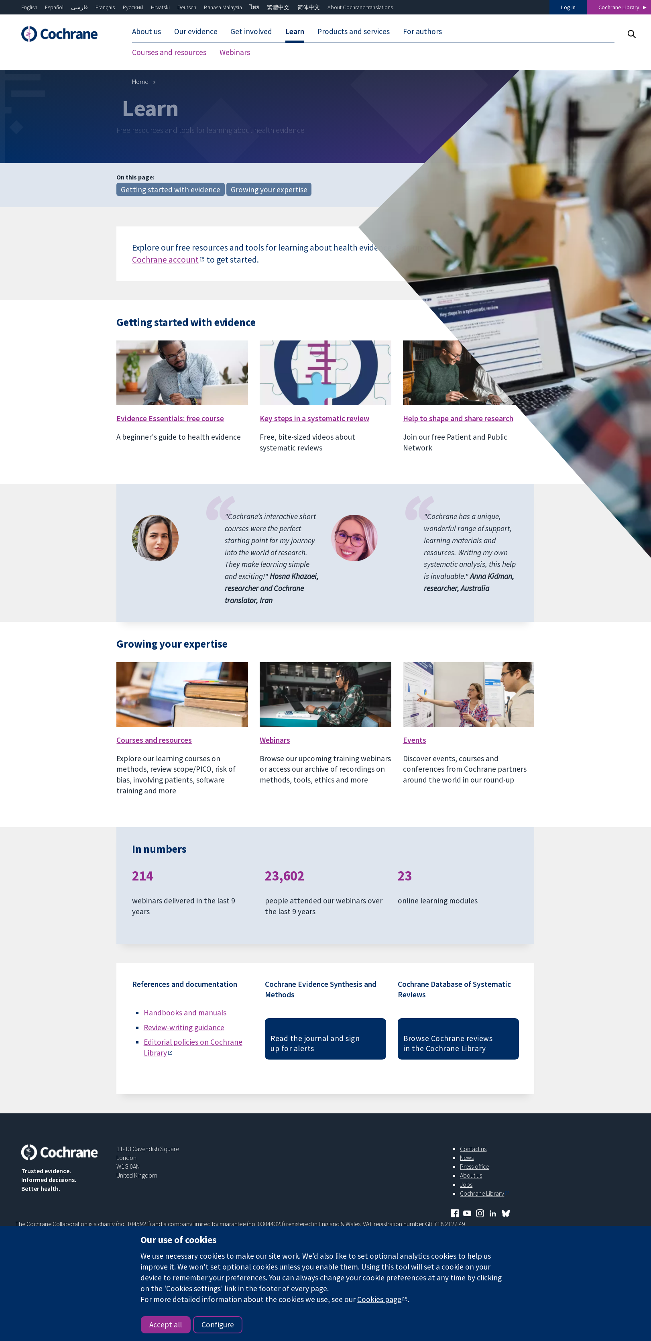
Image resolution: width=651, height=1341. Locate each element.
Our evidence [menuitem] (196, 31)
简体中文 (308, 7)
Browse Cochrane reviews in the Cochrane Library (447, 1043)
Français (105, 7)
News (467, 1158)
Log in (568, 7)
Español (54, 7)
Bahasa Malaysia (223, 7)
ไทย (254, 7)
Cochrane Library (618, 7)
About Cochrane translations (360, 7)
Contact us (473, 1149)
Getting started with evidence (170, 189)
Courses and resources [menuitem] (169, 52)
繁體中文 (278, 7)
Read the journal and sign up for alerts (315, 1043)
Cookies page (379, 1299)
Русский (133, 7)
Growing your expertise (269, 189)
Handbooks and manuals (185, 1012)
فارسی (79, 7)
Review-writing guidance (184, 1027)
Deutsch (186, 7)
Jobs (466, 1184)
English (29, 7)
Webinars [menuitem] (235, 52)
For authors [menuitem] (422, 31)
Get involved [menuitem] (251, 31)
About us (471, 1175)
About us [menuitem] (146, 31)
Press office (474, 1166)
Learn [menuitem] (294, 31)
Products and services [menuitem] (353, 31)
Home (140, 81)
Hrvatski (160, 7)
